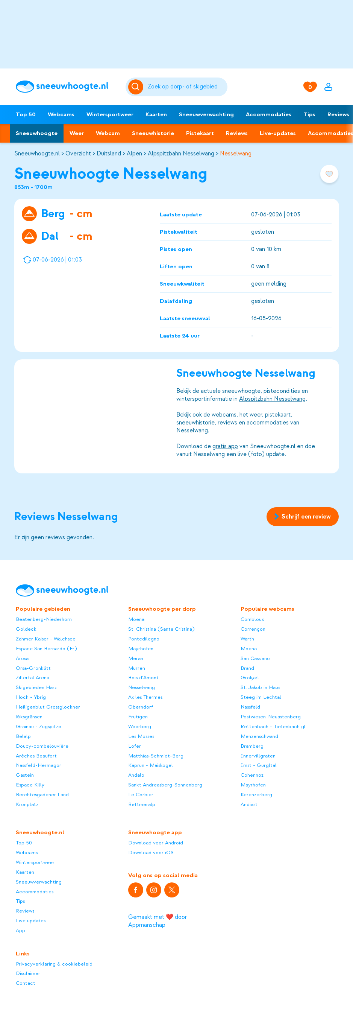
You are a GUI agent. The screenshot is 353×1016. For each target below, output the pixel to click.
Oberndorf (140, 707)
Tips (309, 114)
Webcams (61, 114)
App (20, 930)
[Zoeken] (186, 87)
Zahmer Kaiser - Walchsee (46, 639)
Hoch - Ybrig (31, 697)
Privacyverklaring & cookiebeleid (54, 964)
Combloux (252, 619)
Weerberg (139, 726)
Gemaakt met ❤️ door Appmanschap (157, 921)
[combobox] (186, 87)
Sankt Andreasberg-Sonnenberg (165, 785)
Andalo (136, 775)
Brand (247, 668)
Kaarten (156, 114)
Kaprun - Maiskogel (150, 765)
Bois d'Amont (143, 677)
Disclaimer (28, 973)
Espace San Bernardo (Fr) (46, 648)
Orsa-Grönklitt (33, 668)
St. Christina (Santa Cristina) (161, 629)
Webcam (108, 133)
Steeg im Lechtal (261, 697)
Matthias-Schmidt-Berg (155, 756)
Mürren (136, 668)
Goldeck (26, 629)
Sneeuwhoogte (37, 133)
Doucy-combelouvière (42, 746)
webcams (224, 414)
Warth (247, 639)
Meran (135, 658)
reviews (227, 422)
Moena (136, 619)
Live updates (30, 920)
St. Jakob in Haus (260, 687)
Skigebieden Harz (36, 687)
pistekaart (278, 414)
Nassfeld (250, 707)
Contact (25, 983)
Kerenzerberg (256, 794)
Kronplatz (27, 804)
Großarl (250, 677)
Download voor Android (155, 843)
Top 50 (26, 114)
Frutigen (138, 716)
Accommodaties (268, 114)
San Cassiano (255, 658)
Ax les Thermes (145, 697)
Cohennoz (252, 775)
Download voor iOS (151, 852)
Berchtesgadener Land (42, 794)
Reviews (237, 133)
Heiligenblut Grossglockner (48, 707)
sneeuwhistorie (195, 422)
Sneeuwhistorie (153, 133)
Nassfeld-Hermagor (38, 765)
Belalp (23, 736)
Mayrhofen (140, 648)
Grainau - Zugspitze (38, 726)
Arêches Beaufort (36, 756)
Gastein (25, 775)
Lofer (134, 746)
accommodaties (268, 422)
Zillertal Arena (32, 677)
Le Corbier (140, 794)
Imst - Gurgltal (259, 765)
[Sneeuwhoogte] (67, 87)
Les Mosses (141, 736)
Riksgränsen (29, 716)
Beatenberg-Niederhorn (44, 619)
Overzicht (78, 153)
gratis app (225, 446)
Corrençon (253, 629)
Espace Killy (30, 785)
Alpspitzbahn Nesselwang (181, 153)
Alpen (134, 153)
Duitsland (109, 153)
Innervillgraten (258, 756)
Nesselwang (235, 153)
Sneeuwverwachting (206, 114)
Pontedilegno (143, 639)
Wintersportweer (109, 114)
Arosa (22, 658)
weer (256, 414)
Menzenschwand (259, 736)
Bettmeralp (141, 804)
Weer (77, 133)
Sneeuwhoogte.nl (37, 153)
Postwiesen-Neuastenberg (271, 716)
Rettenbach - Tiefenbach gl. (274, 726)
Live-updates (278, 133)
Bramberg (252, 746)
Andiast (249, 804)
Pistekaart (200, 133)
